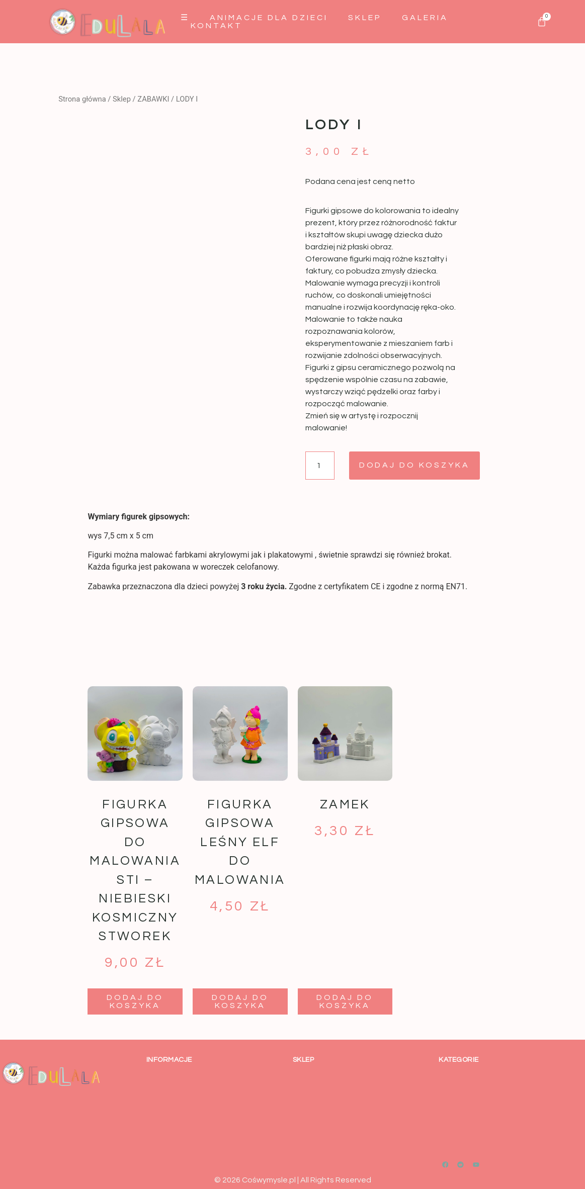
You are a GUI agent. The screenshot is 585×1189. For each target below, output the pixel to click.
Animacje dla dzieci (269, 18)
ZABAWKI (153, 99)
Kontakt (216, 26)
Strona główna (82, 99)
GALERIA (425, 18)
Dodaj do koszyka (414, 466)
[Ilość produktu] (320, 465)
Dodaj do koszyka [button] (135, 1001)
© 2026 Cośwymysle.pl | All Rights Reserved (292, 1180)
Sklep (365, 18)
